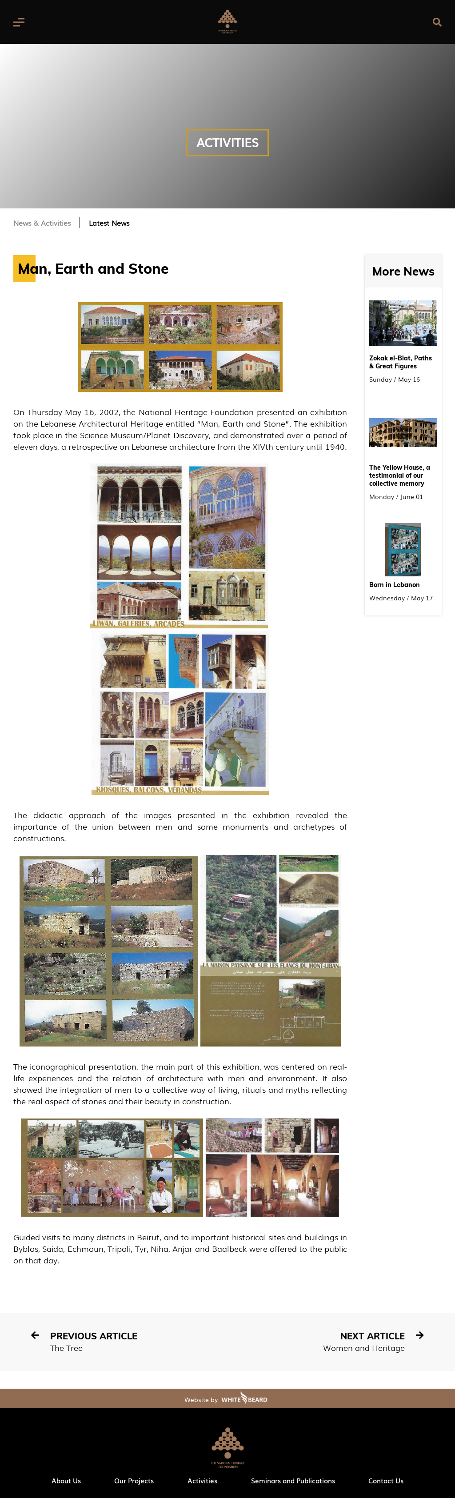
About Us (66, 1480)
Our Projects (134, 1480)
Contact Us (385, 1480)
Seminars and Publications (293, 1480)
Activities (202, 1480)
